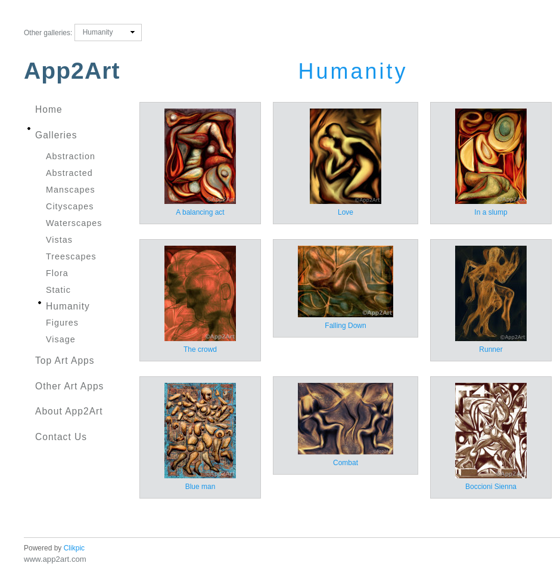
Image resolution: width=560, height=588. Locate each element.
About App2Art (69, 411)
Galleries (56, 135)
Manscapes (70, 189)
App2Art (72, 70)
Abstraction (70, 156)
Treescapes (71, 256)
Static (58, 290)
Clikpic (74, 548)
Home (49, 109)
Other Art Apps (69, 386)
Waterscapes (74, 223)
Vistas (59, 240)
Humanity (68, 306)
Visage (61, 339)
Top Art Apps (65, 360)
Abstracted (69, 173)
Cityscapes (70, 206)
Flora (57, 273)
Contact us (61, 437)
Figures (62, 322)
